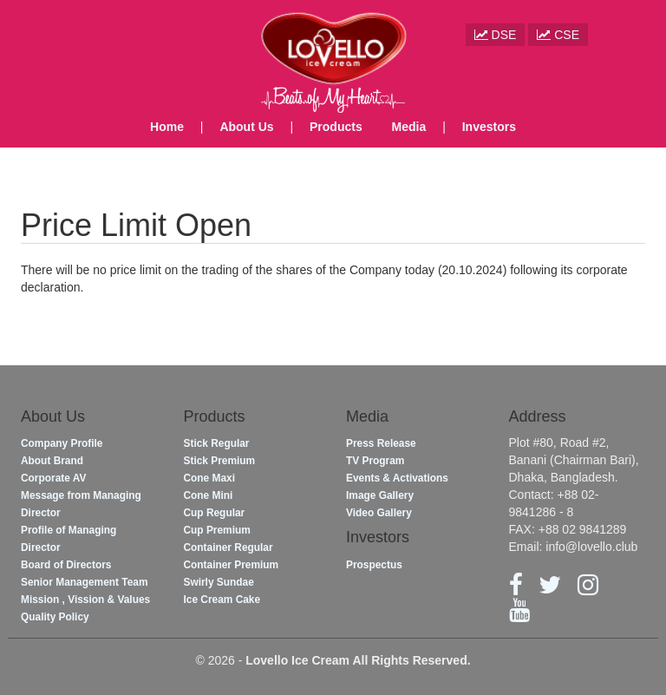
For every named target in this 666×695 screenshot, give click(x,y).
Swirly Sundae (219, 582)
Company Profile (61, 443)
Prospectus (374, 565)
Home (167, 127)
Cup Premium (217, 530)
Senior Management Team (84, 582)
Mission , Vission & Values (85, 599)
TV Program (375, 461)
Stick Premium (220, 461)
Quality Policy (55, 617)
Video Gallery (379, 513)
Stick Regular (217, 443)
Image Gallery (380, 495)
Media (409, 127)
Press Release (381, 443)
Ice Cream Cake (222, 599)
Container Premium (231, 565)
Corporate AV (53, 478)
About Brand (52, 461)
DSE (495, 35)
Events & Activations (397, 478)
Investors (489, 127)
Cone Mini (208, 495)
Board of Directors (66, 565)
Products (336, 127)
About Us (246, 127)
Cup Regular (214, 513)
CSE (558, 35)
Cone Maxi (209, 478)
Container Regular (228, 547)
